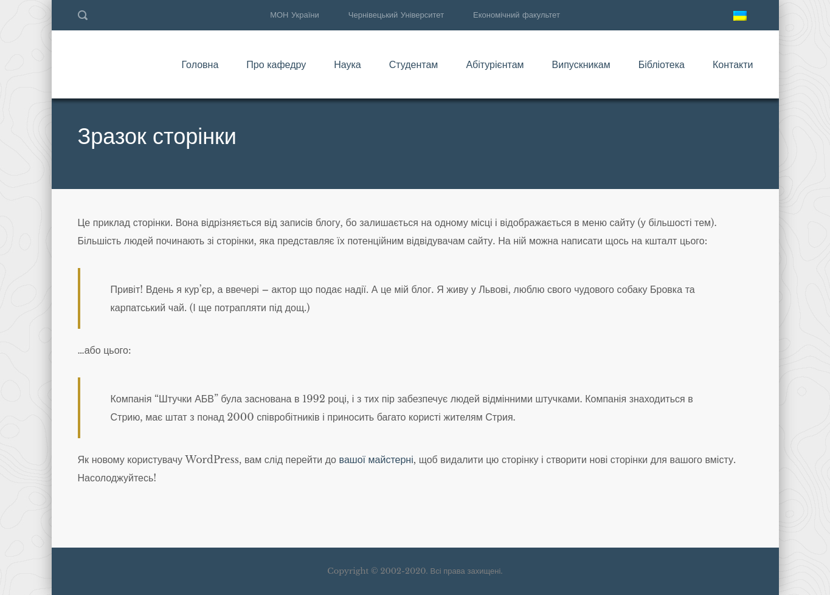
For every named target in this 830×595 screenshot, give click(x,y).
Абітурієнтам (495, 64)
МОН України (294, 14)
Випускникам (581, 64)
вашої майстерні (376, 459)
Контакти (733, 64)
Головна (199, 64)
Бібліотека (661, 64)
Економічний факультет (516, 14)
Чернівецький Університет (396, 14)
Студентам (413, 64)
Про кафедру (276, 64)
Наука (347, 64)
